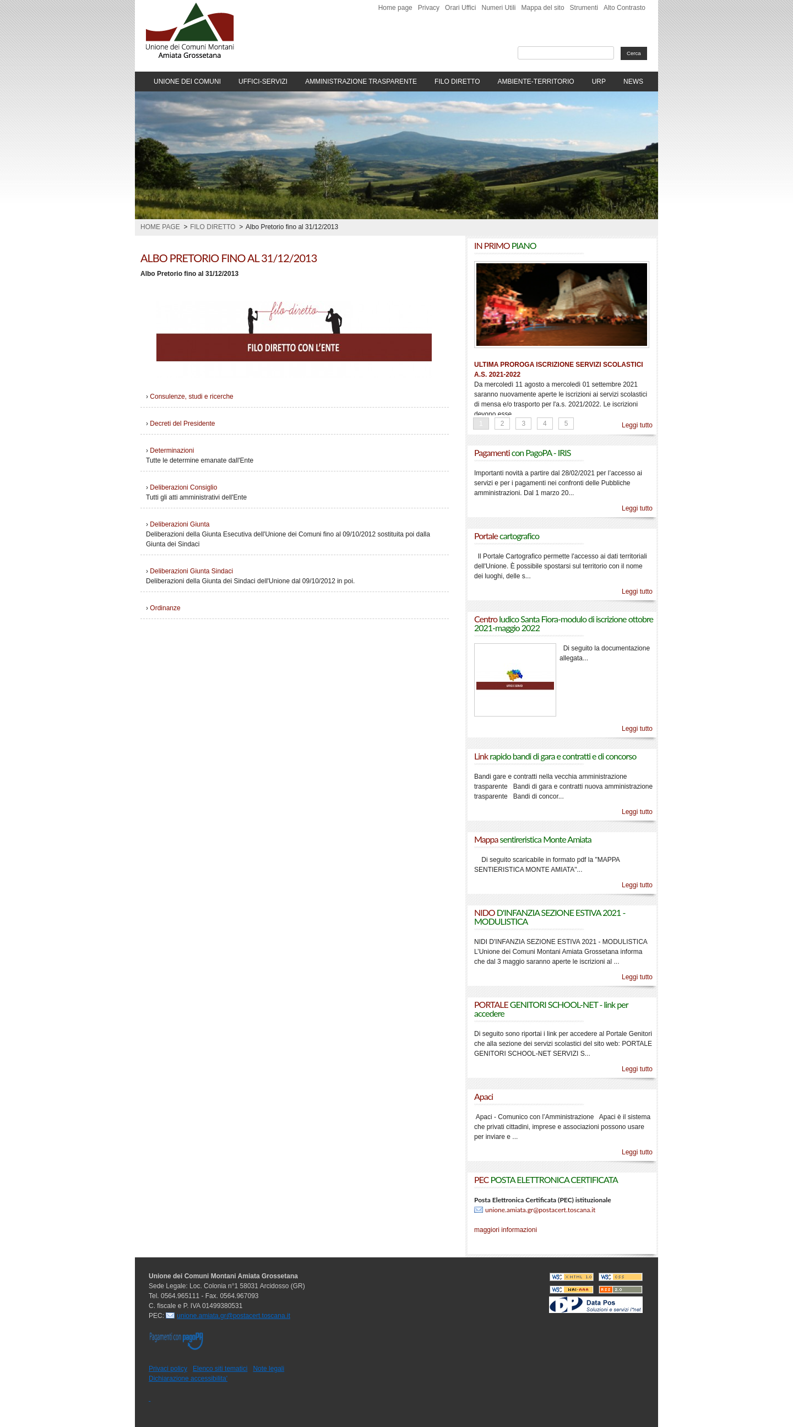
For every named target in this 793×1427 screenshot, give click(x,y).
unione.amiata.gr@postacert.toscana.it (540, 1210)
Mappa (532, 839)
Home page (395, 8)
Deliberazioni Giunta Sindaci (191, 571)
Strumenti (584, 8)
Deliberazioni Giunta (179, 524)
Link (555, 756)
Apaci (483, 1096)
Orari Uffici (460, 8)
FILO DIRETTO (457, 81)
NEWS (633, 81)
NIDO (549, 916)
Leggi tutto (637, 425)
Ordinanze (165, 608)
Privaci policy (168, 1368)
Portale (506, 535)
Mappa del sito (543, 8)
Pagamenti (522, 452)
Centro (563, 623)
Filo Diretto (212, 227)
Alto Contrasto (624, 8)
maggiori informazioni (505, 1230)
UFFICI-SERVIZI (262, 81)
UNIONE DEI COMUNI (187, 81)
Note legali (268, 1368)
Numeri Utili (499, 8)
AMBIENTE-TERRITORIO (536, 81)
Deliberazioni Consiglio (183, 487)
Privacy (428, 8)
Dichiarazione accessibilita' (188, 1378)
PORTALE (551, 1008)
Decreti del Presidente (182, 423)
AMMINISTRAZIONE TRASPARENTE (361, 81)
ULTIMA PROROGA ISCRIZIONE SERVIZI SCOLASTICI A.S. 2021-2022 (558, 369)
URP (599, 81)
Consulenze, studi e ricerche (191, 396)
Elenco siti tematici (220, 1368)
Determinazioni (172, 450)
